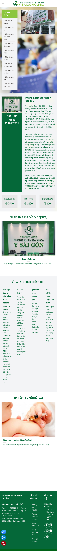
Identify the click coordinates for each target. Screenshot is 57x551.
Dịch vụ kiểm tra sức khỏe (35, 516)
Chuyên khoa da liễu (9, 58)
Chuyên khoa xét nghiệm (9, 65)
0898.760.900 (15, 513)
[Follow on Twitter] (51, 525)
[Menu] (3, 3)
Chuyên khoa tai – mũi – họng (9, 36)
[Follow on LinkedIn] (51, 531)
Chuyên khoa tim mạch (9, 45)
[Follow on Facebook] (46, 525)
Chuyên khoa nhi (9, 78)
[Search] (54, 4)
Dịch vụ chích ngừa (35, 524)
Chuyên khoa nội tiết (9, 71)
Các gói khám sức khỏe (35, 532)
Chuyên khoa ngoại (9, 22)
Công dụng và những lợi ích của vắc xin (18, 440)
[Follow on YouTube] (46, 537)
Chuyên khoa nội (9, 28)
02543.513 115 (7, 516)
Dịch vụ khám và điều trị (34, 507)
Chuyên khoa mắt (9, 51)
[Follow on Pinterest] (46, 531)
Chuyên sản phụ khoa (9, 85)
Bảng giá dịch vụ (28, 259)
